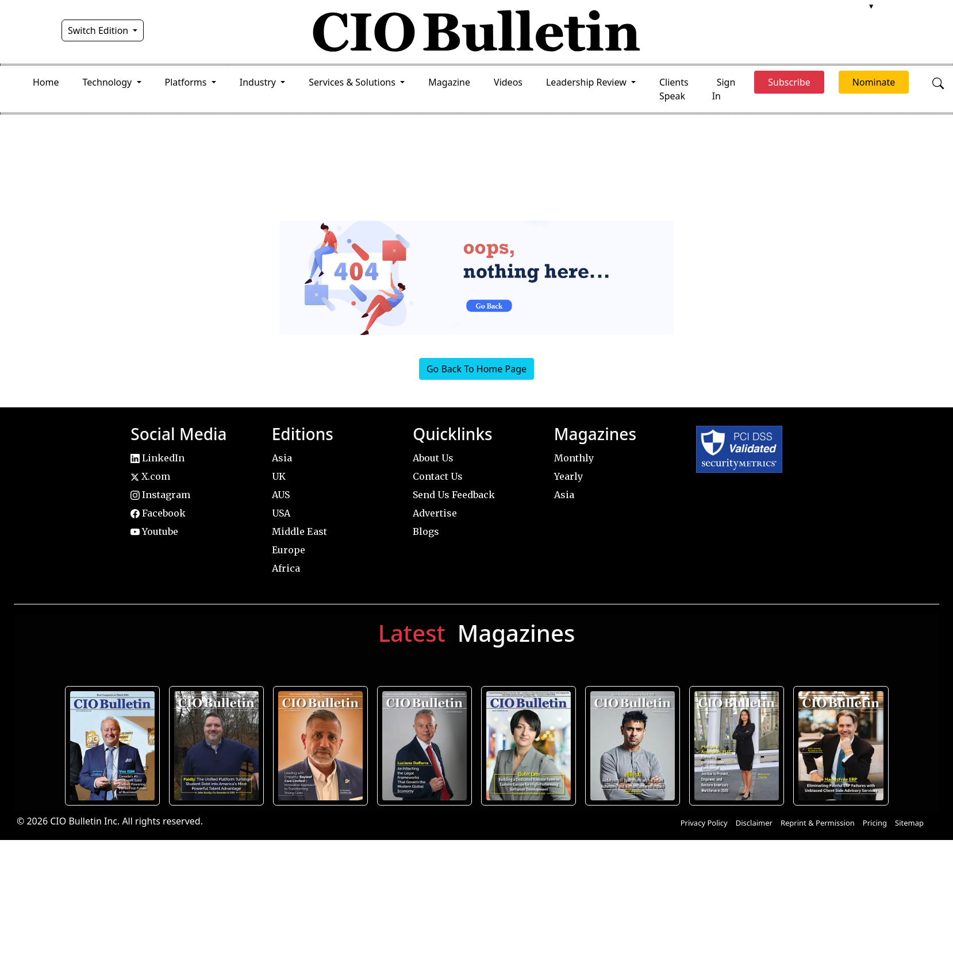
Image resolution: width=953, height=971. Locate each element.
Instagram (160, 494)
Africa (286, 568)
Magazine (449, 82)
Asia (282, 458)
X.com (150, 476)
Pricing (875, 823)
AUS (281, 494)
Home (46, 82)
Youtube (154, 531)
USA (281, 513)
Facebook (158, 513)
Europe (288, 550)
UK (279, 476)
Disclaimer (754, 823)
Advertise (435, 513)
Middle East (299, 531)
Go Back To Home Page (476, 369)
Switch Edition (99, 30)
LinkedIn (157, 458)
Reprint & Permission (818, 823)
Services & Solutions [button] (353, 82)
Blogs (426, 531)
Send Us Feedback (454, 494)
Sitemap (909, 823)
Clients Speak (674, 89)
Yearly (568, 476)
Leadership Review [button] (587, 82)
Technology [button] (109, 82)
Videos (508, 82)
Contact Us (438, 476)
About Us (433, 458)
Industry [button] (259, 82)
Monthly (574, 458)
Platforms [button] (187, 82)
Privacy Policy (704, 823)
